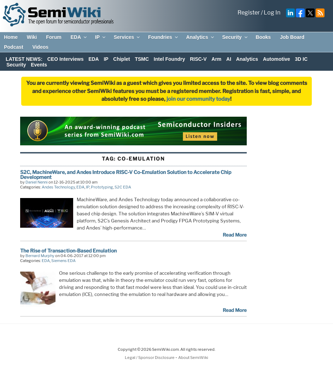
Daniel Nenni (36, 182)
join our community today (198, 99)
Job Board (292, 37)
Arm (216, 59)
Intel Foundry (169, 59)
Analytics (200, 37)
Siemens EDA (63, 260)
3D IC (301, 59)
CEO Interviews (65, 59)
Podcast (13, 47)
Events (39, 65)
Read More (235, 235)
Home (11, 37)
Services (127, 37)
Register (249, 12)
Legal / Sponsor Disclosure (150, 357)
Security (235, 37)
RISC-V (198, 59)
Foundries (163, 37)
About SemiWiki (193, 357)
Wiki (32, 37)
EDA (79, 37)
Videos (40, 47)
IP (100, 37)
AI (228, 59)
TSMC (142, 59)
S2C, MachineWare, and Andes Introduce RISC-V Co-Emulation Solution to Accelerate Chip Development (125, 174)
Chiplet (121, 59)
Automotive (276, 59)
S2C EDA (123, 187)
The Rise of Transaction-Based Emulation (68, 251)
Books (263, 37)
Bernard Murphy (39, 255)
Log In (272, 12)
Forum (54, 37)
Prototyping (102, 187)
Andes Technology (58, 187)
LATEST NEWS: (24, 59)
